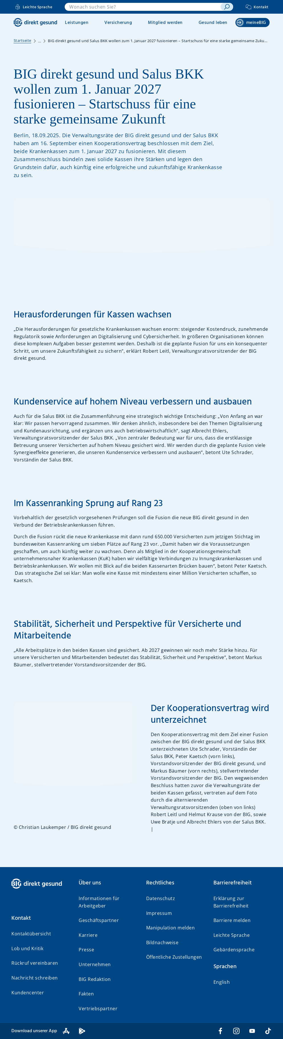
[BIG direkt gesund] (35, 22)
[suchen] (227, 7)
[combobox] (143, 7)
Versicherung (118, 22)
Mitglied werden (165, 22)
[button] (40, 918)
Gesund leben (213, 22)
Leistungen (76, 22)
